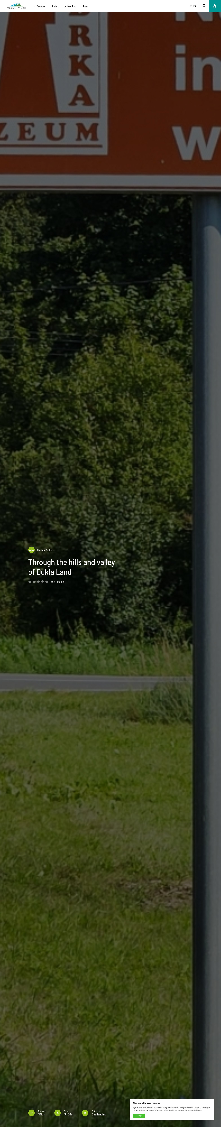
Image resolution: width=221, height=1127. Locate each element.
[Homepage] (16, 6)
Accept (139, 1116)
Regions (41, 6)
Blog (85, 6)
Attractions (70, 6)
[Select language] (191, 6)
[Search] (204, 6)
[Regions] (34, 6)
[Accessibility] (215, 6)
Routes (55, 6)
